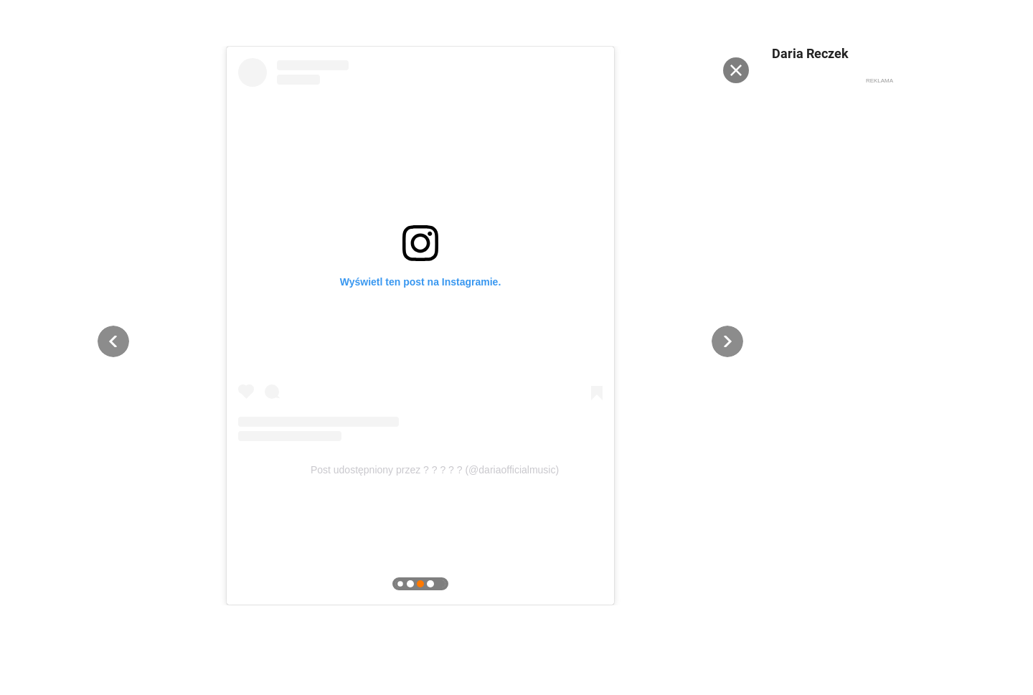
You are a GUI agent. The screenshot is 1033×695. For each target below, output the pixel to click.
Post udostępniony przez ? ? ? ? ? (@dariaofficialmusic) (435, 470)
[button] (113, 341)
